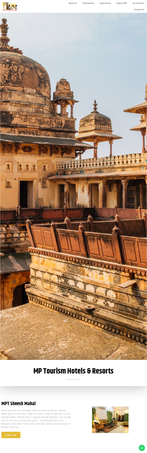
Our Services (138, 3)
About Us (73, 3)
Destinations (88, 3)
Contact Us (139, 9)
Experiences (105, 3)
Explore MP (122, 3)
